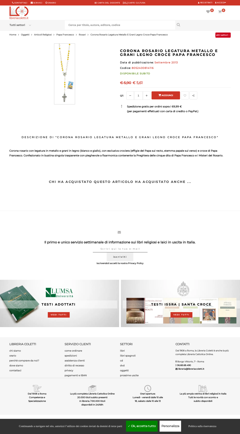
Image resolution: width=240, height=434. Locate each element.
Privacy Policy (136, 263)
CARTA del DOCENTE (107, 3)
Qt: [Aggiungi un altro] (122, 95)
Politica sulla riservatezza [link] (202, 426)
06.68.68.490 (184, 365)
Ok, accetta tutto (142, 426)
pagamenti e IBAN (76, 375)
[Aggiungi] (146, 96)
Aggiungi (165, 95)
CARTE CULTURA (134, 3)
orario (52, 3)
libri (122, 350)
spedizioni (71, 355)
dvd (122, 365)
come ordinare (73, 350)
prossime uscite (129, 375)
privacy (69, 370)
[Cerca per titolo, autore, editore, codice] (203, 24)
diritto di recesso (74, 365)
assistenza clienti (75, 360)
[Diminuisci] (130, 96)
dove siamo (16, 365)
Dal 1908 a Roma (37, 393)
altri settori (223, 35)
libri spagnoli (128, 355)
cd (121, 360)
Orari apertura (147, 393)
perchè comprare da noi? (24, 360)
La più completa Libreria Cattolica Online (92, 393)
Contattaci (20, 3)
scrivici (37, 3)
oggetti (124, 370)
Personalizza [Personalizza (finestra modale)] (170, 426)
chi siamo (15, 350)
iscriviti (120, 256)
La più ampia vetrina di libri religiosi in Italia (203, 393)
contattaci (15, 370)
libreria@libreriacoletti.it (191, 368)
